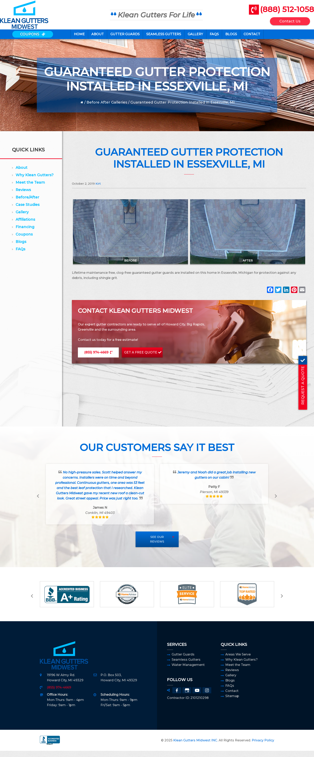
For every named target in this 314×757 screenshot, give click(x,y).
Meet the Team (30, 188)
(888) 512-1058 (275, 11)
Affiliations (25, 225)
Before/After (27, 203)
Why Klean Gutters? (34, 181)
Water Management (188, 671)
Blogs (21, 248)
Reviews (23, 196)
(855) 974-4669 (96, 358)
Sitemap (232, 702)
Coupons (24, 240)
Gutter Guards (183, 660)
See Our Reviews (157, 545)
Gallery (22, 218)
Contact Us (278, 23)
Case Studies (27, 211)
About (21, 174)
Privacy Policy (263, 746)
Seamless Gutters (186, 666)
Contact (232, 697)
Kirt (98, 190)
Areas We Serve (238, 660)
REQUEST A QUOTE (309, 380)
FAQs (20, 255)
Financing (25, 233)
